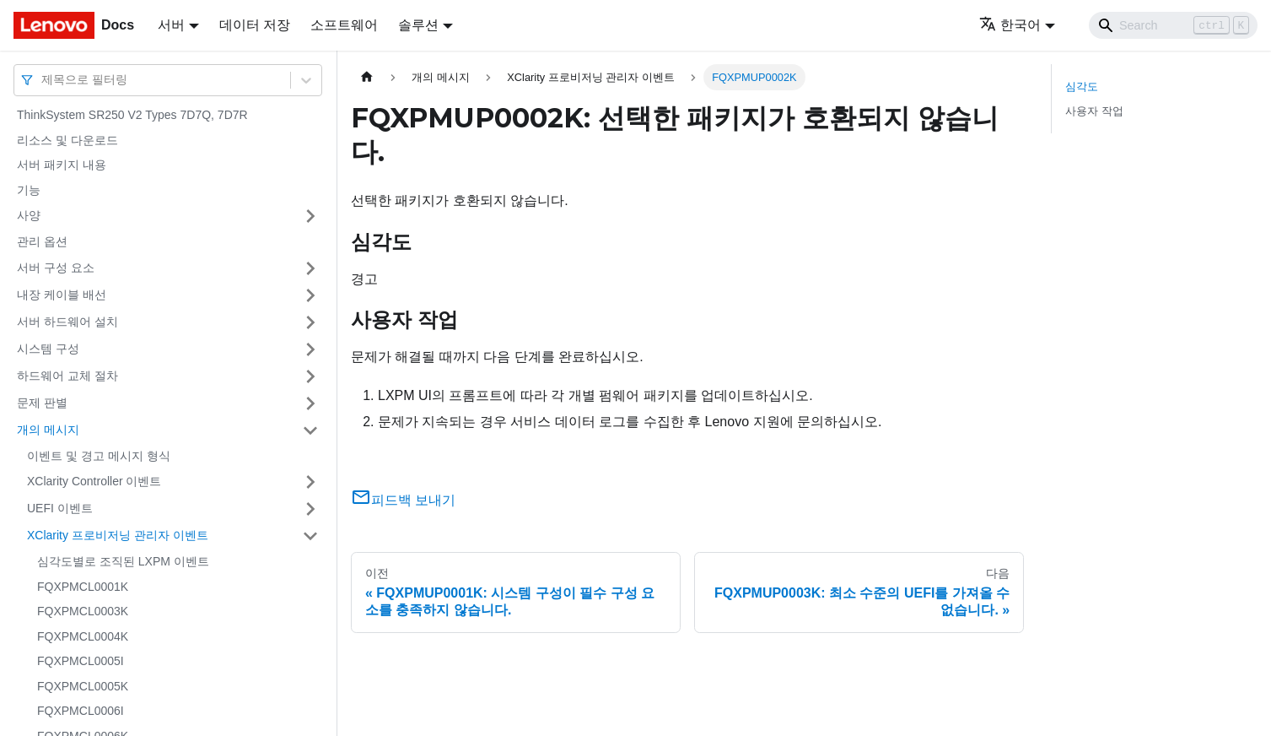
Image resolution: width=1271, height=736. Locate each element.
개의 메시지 (48, 429)
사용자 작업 (1094, 111)
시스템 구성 (48, 348)
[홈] (367, 77)
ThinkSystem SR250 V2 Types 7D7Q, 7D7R (132, 115)
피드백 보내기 (403, 500)
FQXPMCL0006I (80, 710)
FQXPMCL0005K (82, 686)
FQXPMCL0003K (82, 611)
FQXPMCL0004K (82, 636)
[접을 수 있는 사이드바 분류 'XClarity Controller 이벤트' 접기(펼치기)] (310, 481)
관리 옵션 (42, 241)
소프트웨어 (344, 25)
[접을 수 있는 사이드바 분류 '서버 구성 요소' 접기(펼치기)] (310, 268)
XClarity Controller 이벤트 (94, 481)
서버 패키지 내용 (61, 164)
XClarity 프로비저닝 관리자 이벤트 (117, 535)
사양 (28, 215)
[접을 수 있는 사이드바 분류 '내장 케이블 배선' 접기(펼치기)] (310, 295)
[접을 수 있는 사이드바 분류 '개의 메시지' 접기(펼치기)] (310, 430)
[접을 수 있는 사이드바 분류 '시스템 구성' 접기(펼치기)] (310, 349)
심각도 (1081, 86)
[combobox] (43, 79)
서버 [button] (171, 25)
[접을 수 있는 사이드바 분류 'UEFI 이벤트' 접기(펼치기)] (310, 508)
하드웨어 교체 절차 (67, 375)
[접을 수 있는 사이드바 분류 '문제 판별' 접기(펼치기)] (310, 403)
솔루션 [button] (418, 25)
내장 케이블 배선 (61, 294)
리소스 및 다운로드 (67, 140)
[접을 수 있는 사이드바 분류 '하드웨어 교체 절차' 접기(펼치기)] (310, 376)
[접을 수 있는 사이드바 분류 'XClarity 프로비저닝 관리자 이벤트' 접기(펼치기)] (310, 535)
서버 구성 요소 (55, 267)
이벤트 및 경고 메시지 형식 (98, 456)
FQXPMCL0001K (82, 586)
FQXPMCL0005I (80, 661)
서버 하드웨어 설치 (67, 321)
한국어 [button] (1010, 25)
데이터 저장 (254, 25)
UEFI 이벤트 (60, 508)
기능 (28, 190)
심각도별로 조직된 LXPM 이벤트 (123, 561)
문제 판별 (42, 402)
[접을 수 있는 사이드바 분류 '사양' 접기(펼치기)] (310, 216)
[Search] (1173, 25)
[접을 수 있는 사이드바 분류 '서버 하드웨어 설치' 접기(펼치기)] (310, 322)
